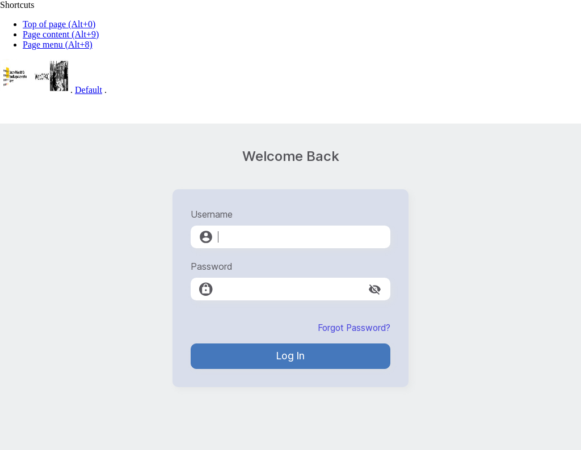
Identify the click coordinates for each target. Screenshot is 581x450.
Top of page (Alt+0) (59, 24)
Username (212, 214)
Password (212, 266)
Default (88, 90)
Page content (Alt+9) (61, 34)
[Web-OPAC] (34, 90)
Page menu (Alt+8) (57, 44)
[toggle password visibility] (374, 289)
